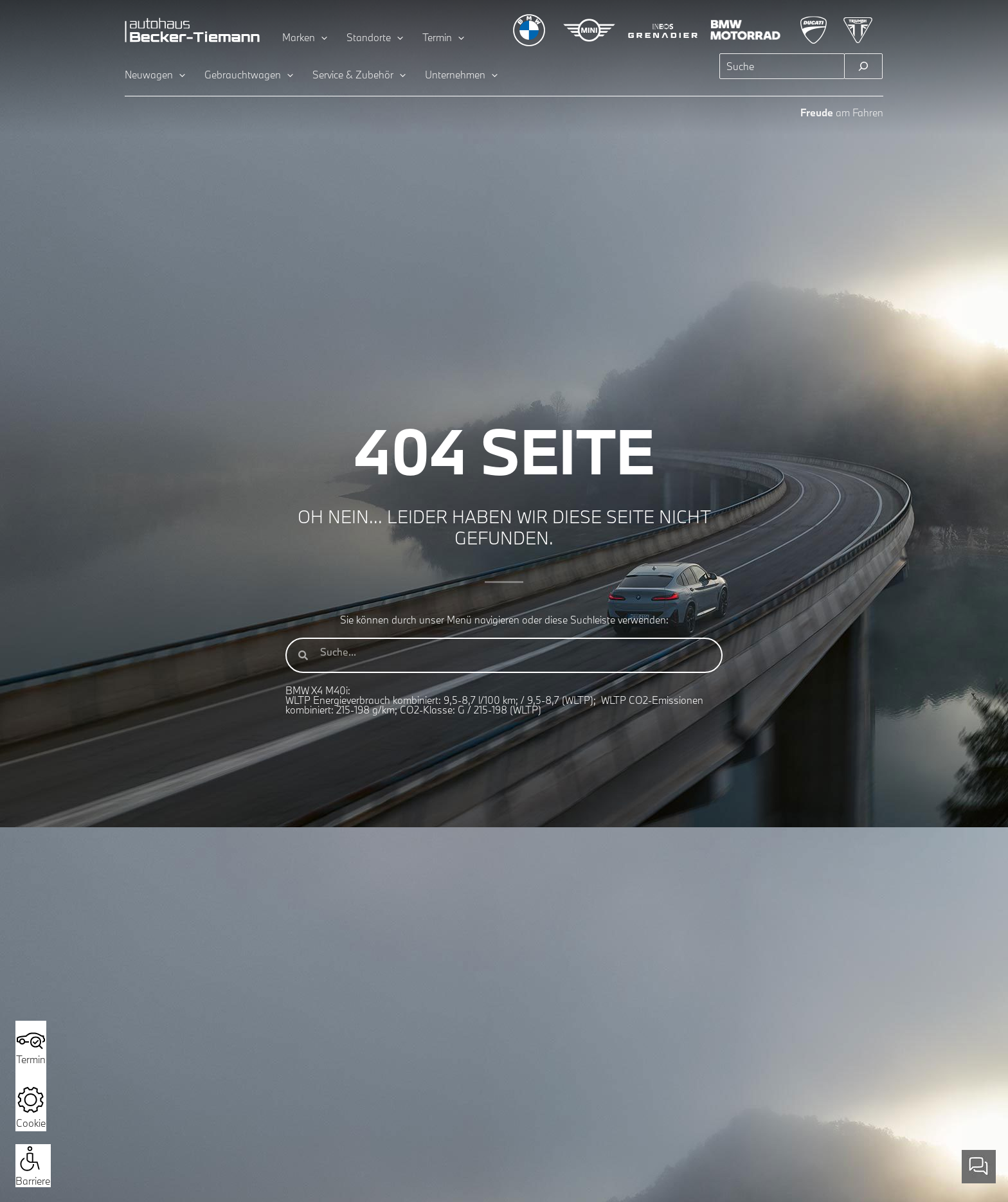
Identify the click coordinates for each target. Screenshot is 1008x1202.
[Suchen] (863, 66)
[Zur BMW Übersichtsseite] (529, 30)
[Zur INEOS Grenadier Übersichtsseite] (663, 30)
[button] (29, 1158)
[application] (321, 37)
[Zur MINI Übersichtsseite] (589, 30)
